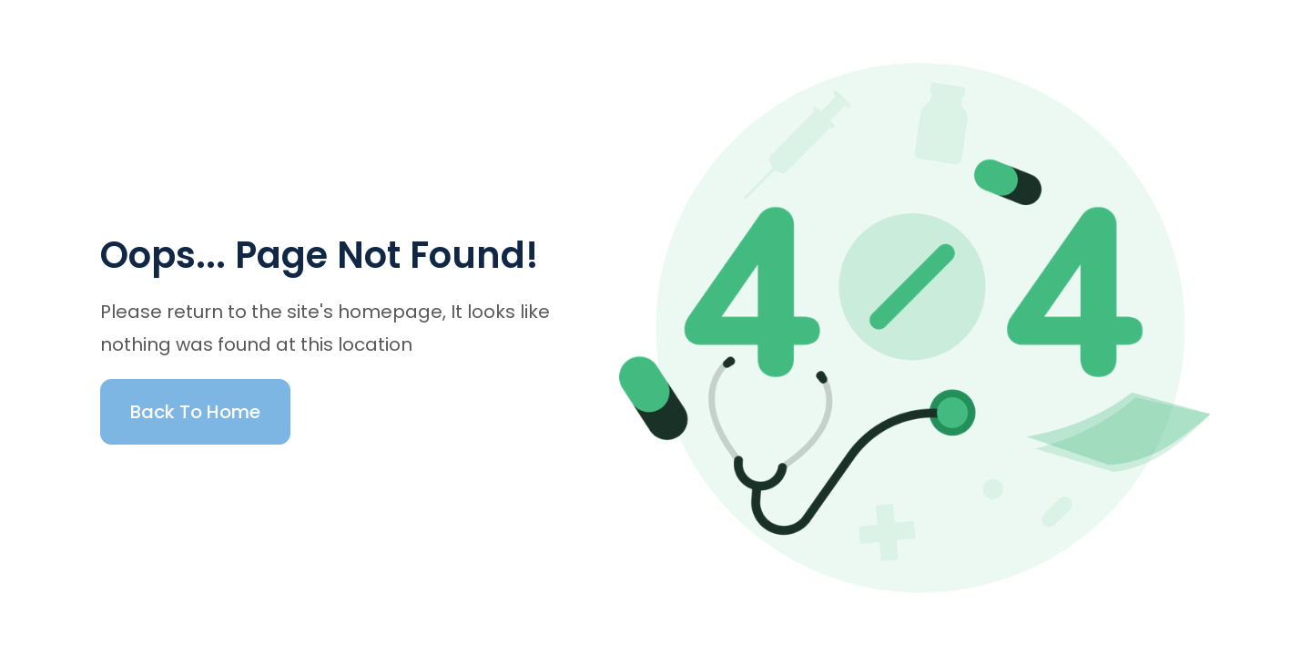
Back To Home (195, 412)
